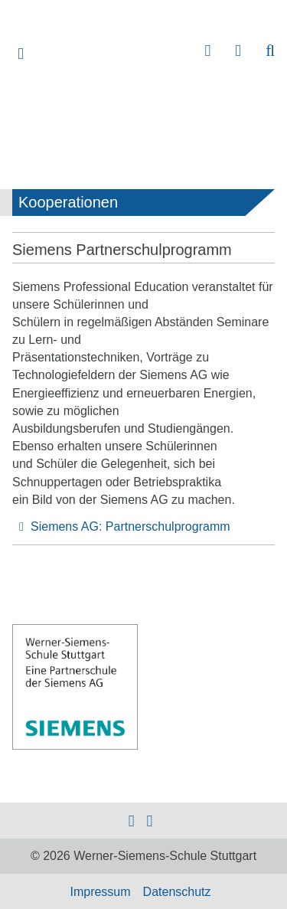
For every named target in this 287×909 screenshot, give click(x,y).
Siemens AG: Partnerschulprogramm (130, 526)
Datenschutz (177, 891)
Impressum (100, 891)
